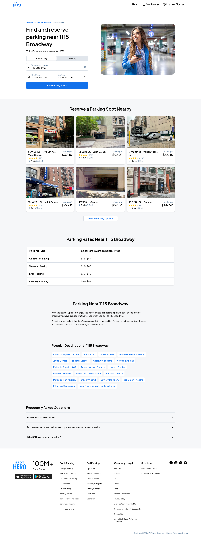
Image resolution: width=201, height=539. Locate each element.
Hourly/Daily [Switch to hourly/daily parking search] (41, 58)
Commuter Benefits (67, 504)
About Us (117, 469)
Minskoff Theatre (62, 373)
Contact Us (118, 514)
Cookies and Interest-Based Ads (127, 509)
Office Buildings (44, 22)
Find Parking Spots (57, 85)
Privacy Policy (119, 499)
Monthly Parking (66, 494)
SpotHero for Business (150, 474)
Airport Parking (65, 489)
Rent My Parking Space (96, 489)
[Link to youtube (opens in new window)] (185, 463)
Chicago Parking (66, 469)
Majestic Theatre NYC (64, 367)
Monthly (72, 58)
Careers (117, 474)
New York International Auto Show (97, 386)
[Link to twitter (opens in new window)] (180, 463)
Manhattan (89, 354)
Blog (116, 489)
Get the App (150, 4)
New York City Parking (68, 474)
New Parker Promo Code (69, 499)
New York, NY (31, 22)
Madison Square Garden (66, 354)
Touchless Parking (67, 509)
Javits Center (60, 360)
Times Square (107, 354)
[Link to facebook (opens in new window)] (171, 463)
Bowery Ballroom (110, 379)
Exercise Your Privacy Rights (125, 504)
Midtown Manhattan (64, 386)
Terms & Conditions (122, 494)
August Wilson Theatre (93, 367)
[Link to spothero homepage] (19, 465)
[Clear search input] (85, 67)
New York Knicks (125, 360)
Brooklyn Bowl (88, 379)
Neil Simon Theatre (133, 379)
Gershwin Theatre (102, 360)
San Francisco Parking (68, 479)
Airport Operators (94, 474)
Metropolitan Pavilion (64, 379)
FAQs (116, 479)
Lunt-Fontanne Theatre (131, 354)
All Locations (65, 484)
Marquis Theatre (114, 373)
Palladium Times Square (88, 373)
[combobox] (57, 67)
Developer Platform (149, 469)
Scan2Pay (91, 499)
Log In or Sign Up (173, 4)
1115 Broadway (58, 22)
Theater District (80, 360)
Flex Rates (91, 494)
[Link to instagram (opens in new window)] (175, 463)
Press (116, 484)
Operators (91, 469)
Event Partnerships (94, 479)
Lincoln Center (117, 367)
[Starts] (57, 76)
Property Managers (94, 484)
